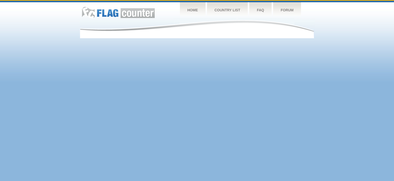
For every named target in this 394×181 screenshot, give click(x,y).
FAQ (260, 10)
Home (192, 10)
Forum (287, 10)
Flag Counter (118, 12)
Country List (227, 10)
